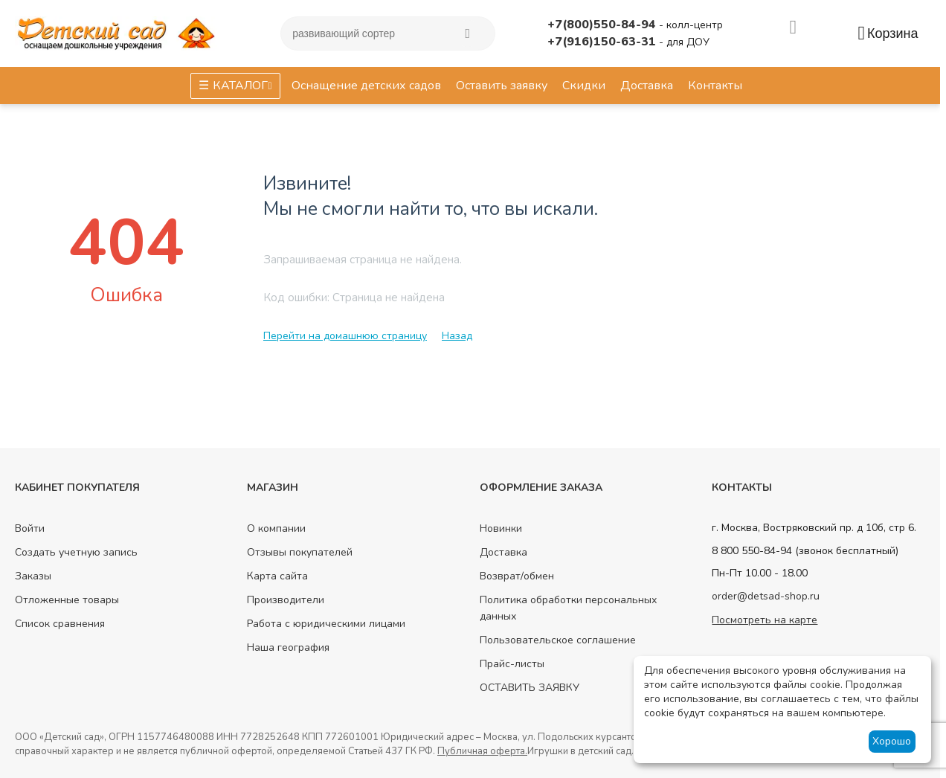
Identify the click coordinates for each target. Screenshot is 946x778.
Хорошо (891, 741)
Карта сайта (277, 576)
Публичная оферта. (482, 751)
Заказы (33, 576)
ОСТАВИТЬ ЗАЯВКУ (529, 688)
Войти (30, 528)
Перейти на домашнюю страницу (345, 336)
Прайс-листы (512, 664)
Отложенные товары (67, 600)
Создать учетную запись (76, 552)
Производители (285, 600)
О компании (276, 528)
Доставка (503, 552)
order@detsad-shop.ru (766, 596)
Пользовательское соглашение (558, 640)
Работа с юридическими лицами (326, 624)
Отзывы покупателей (300, 552)
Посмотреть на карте (764, 620)
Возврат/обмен (517, 576)
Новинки (501, 528)
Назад (457, 336)
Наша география (288, 647)
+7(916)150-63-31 (603, 41)
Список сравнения (60, 624)
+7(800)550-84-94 (603, 24)
